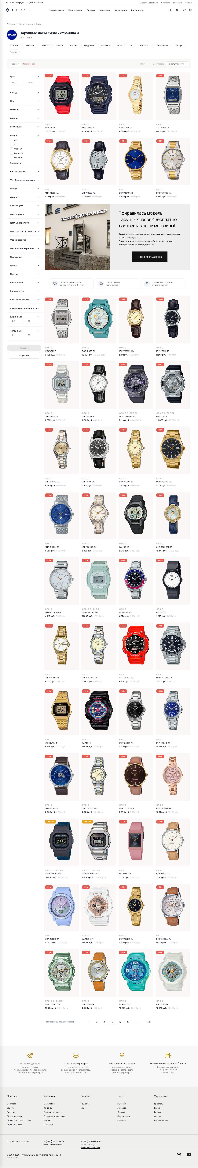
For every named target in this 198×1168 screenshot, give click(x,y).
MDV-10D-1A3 (125, 612)
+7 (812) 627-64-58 (35, 2)
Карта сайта (12, 1157)
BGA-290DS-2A (52, 939)
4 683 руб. (87, 131)
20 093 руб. (162, 420)
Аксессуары (121, 10)
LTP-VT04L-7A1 (163, 873)
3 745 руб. (87, 485)
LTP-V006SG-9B (89, 808)
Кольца (157, 1112)
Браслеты (158, 1103)
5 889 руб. (87, 550)
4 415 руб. (50, 616)
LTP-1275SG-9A (52, 481)
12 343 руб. (161, 550)
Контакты (177, 2)
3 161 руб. (49, 196)
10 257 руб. (124, 1007)
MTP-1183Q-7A (52, 193)
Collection (143, 45)
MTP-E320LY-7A (163, 939)
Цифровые (89, 45)
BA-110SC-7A (162, 1004)
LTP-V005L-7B (88, 193)
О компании (49, 1103)
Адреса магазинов (149, 2)
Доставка (165, 2)
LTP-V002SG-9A (89, 677)
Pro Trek (73, 45)
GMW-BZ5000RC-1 (90, 873)
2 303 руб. (50, 131)
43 (148, 1021)
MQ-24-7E (161, 612)
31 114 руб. (124, 420)
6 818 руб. (124, 681)
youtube (189, 1153)
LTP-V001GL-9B (126, 351)
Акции (83, 1108)
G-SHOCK (45, 45)
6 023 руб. (161, 131)
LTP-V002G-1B (126, 939)
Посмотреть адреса (150, 256)
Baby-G (13, 52)
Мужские (14, 45)
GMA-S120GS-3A (53, 1004)
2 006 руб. (161, 746)
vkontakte (179, 1153)
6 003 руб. (87, 1007)
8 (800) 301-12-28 (54, 1141)
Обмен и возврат (15, 1116)
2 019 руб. (124, 550)
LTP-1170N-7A (125, 127)
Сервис (188, 2)
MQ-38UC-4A (125, 873)
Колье (157, 1108)
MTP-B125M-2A (52, 547)
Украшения (104, 10)
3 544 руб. (161, 877)
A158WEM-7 (50, 351)
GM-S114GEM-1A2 (127, 416)
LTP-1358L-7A (88, 1004)
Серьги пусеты (161, 1120)
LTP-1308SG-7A (89, 547)
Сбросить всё (28, 64)
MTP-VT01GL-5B (126, 808)
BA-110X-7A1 (87, 939)
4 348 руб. (50, 485)
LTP (130, 45)
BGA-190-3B (124, 1004)
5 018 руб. (161, 485)
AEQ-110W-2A (88, 127)
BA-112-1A (86, 743)
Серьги (157, 1116)
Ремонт (47, 1120)
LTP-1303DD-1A (126, 743)
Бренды (91, 10)
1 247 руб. (161, 616)
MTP (119, 45)
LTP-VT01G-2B (126, 193)
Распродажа (137, 10)
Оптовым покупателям (54, 1116)
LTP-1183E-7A (88, 416)
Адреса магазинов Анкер (90, 1147)
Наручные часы (56, 10)
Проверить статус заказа (19, 1120)
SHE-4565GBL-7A (164, 547)
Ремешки (121, 1120)
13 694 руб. (50, 1007)
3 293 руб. (87, 681)
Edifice (60, 45)
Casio (15, 64)
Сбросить (24, 355)
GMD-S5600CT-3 (90, 612)
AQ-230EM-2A (162, 127)
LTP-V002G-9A (126, 481)
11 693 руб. (87, 616)
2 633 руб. (50, 420)
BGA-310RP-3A (88, 351)
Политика (48, 1124)
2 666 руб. (87, 812)
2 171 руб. (86, 196)
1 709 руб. (124, 877)
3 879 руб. (124, 485)
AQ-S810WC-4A (126, 677)
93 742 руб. (87, 877)
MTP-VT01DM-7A (53, 612)
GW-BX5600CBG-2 (54, 873)
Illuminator (106, 45)
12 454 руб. (161, 812)
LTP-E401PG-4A (163, 808)
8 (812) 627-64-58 (91, 1141)
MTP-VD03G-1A (163, 481)
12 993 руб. (87, 354)
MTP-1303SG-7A (163, 193)
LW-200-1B (124, 547)
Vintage (178, 45)
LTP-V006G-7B (52, 677)
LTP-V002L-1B (162, 351)
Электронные (161, 45)
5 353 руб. (161, 196)
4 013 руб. (50, 681)
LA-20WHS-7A (51, 416)
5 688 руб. (50, 746)
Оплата (10, 1108)
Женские (29, 45)
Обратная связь (14, 1124)
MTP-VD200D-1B (164, 677)
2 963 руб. (87, 420)
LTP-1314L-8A (88, 481)
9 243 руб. (161, 942)
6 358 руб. (124, 616)
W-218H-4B (50, 127)
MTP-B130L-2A (52, 808)
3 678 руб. (124, 812)
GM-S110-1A (161, 416)
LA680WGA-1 (51, 743)
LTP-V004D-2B (163, 743)
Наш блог (85, 1103)
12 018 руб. (161, 1007)
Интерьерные (75, 10)
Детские (121, 1112)
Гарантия (11, 1112)
